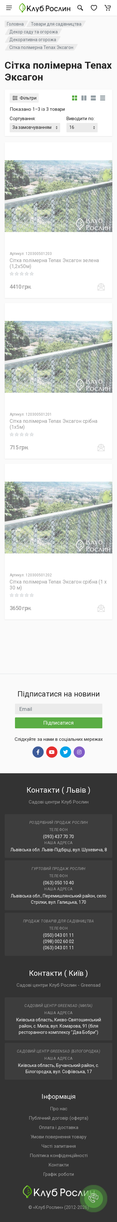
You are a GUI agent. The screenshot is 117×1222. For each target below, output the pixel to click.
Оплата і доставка (58, 1127)
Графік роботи (58, 1174)
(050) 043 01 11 (58, 935)
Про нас (58, 1109)
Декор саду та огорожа (33, 31)
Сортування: (23, 118)
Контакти (58, 1165)
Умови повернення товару (58, 1137)
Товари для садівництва (56, 24)
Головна (15, 24)
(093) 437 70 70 (58, 836)
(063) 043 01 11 (58, 947)
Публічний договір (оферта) (58, 1118)
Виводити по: (80, 118)
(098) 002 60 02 (58, 941)
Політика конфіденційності (59, 1155)
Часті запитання (58, 1146)
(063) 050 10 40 (58, 882)
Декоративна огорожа (32, 39)
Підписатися (58, 723)
